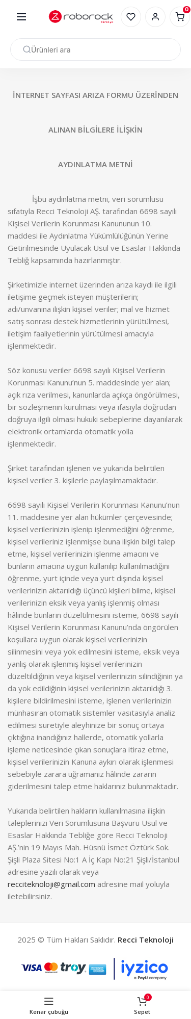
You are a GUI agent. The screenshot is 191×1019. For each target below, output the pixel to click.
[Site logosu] (80, 17)
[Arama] (95, 49)
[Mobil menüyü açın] (21, 17)
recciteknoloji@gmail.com (51, 884)
